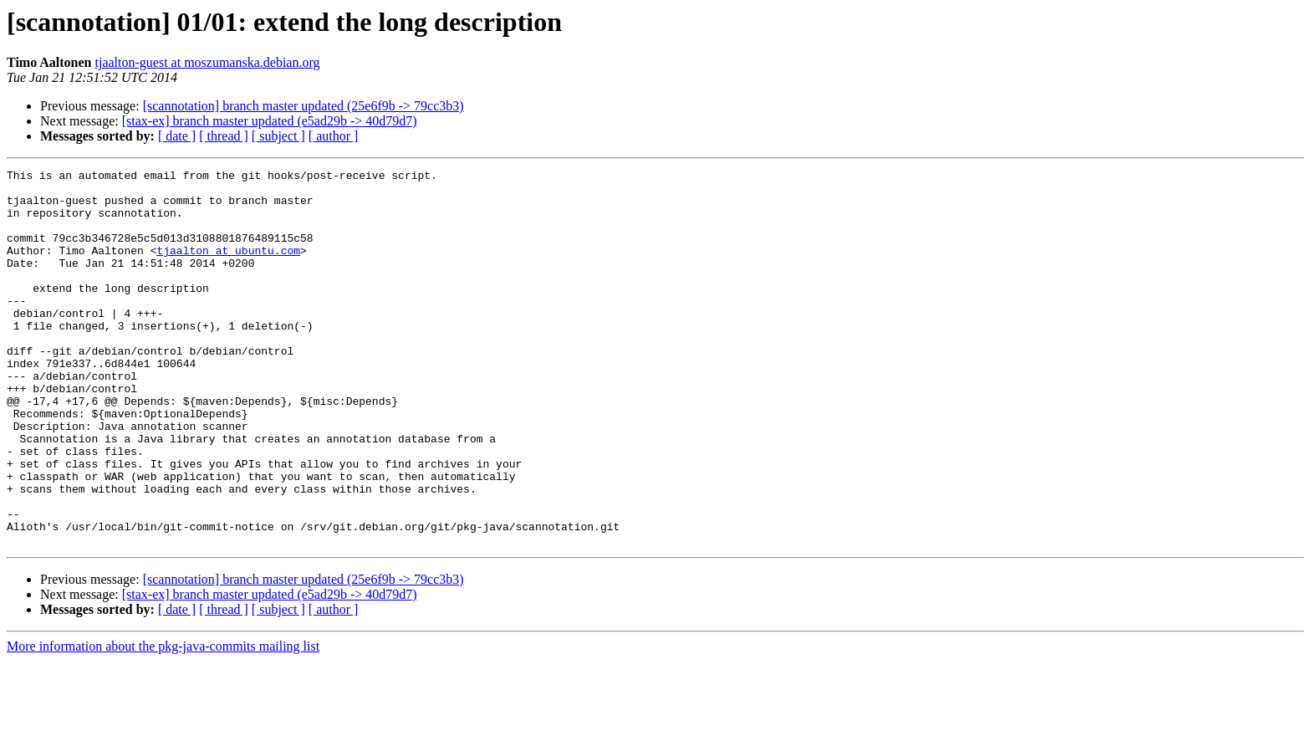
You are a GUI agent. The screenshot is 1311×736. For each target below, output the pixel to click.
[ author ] (334, 136)
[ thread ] (223, 136)
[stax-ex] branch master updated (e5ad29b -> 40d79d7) (269, 121)
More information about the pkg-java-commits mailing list (163, 721)
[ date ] (177, 136)
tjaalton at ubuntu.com (228, 267)
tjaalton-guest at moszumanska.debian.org (207, 62)
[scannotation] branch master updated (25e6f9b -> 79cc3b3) (303, 106)
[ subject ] (278, 136)
